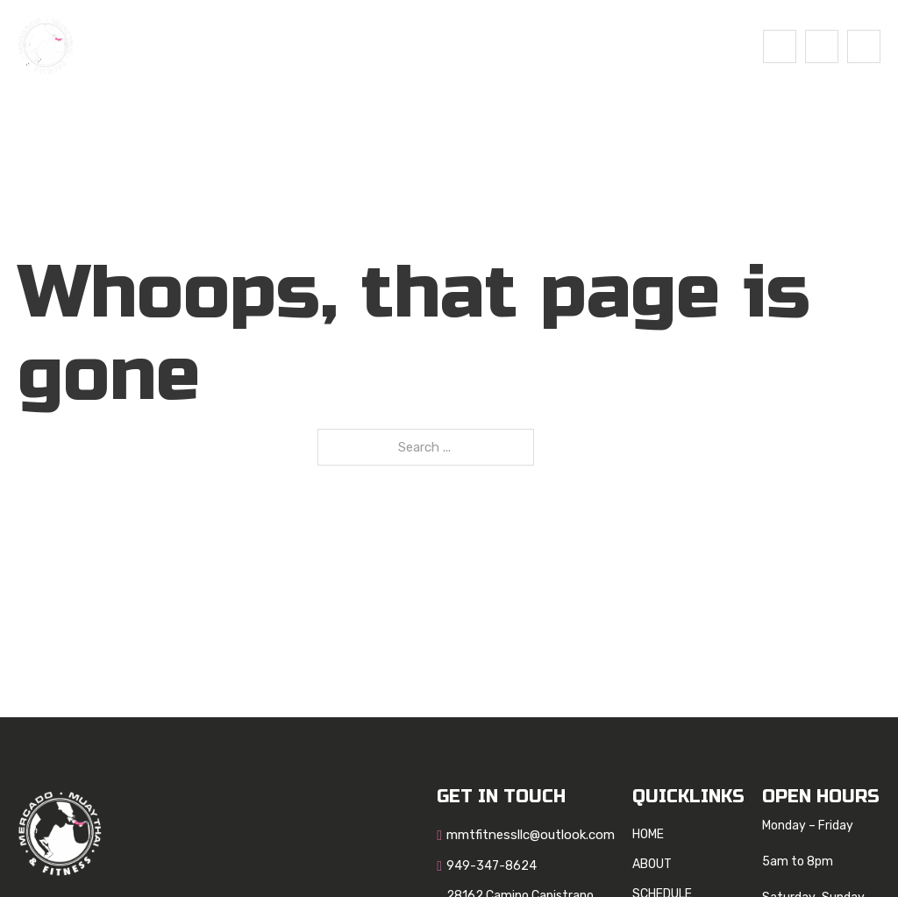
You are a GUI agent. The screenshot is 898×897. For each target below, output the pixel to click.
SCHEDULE (415, 45)
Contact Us (577, 45)
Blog (493, 45)
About (332, 45)
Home (264, 45)
